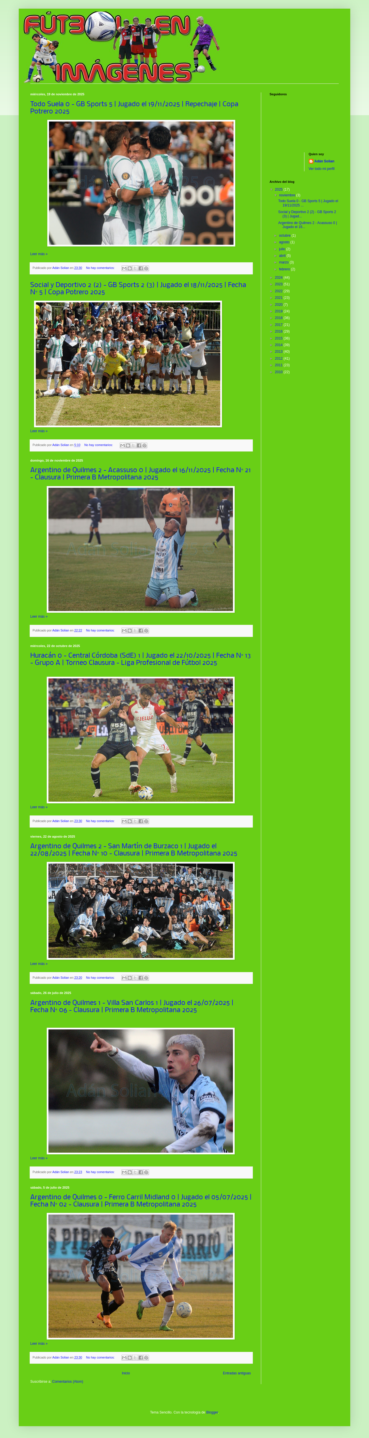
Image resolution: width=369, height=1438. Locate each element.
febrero (285, 269)
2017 (279, 325)
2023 (279, 284)
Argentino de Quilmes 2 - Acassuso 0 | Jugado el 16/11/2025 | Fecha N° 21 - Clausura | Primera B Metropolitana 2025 (140, 474)
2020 (279, 305)
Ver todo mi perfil (322, 169)
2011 (279, 365)
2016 (279, 331)
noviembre (287, 195)
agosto (284, 242)
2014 (279, 345)
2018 (279, 318)
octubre (285, 236)
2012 (279, 358)
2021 (279, 298)
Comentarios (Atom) (67, 1382)
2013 (279, 352)
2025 (279, 189)
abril (283, 256)
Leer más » (39, 254)
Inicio (126, 1373)
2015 (279, 338)
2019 (279, 311)
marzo (284, 262)
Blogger (212, 1412)
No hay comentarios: (101, 268)
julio (282, 249)
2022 (279, 291)
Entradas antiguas (237, 1373)
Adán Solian (324, 161)
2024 (279, 278)
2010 (279, 372)
